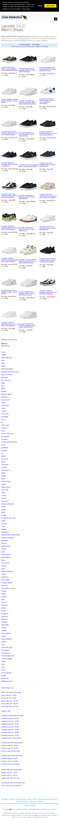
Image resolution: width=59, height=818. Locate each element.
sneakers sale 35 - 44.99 (10, 721)
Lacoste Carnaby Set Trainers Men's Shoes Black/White (26, 134)
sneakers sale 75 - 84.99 (10, 732)
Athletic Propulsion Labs (10, 371)
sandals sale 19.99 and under (12, 755)
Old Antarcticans (21, 799)
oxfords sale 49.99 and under (12, 742)
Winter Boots (19, 803)
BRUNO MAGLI (6, 394)
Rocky (3, 608)
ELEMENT (4, 447)
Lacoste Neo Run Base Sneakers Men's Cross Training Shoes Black (47, 260)
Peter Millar (5, 580)
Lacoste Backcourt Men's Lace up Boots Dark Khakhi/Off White (9, 68)
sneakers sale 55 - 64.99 (10, 727)
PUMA (3, 594)
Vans (3, 667)
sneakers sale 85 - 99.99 (10, 735)
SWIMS (3, 642)
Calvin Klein (5, 400)
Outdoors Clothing (51, 803)
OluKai (3, 574)
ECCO (3, 445)
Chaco (3, 402)
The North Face (6, 647)
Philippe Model (6, 583)
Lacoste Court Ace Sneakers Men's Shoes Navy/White (47, 164)
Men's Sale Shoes (30, 805)
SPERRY (4, 630)
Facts (29, 799)
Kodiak (3, 515)
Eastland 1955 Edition (9, 442)
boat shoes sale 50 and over (11, 785)
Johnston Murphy (7, 504)
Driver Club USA (7, 433)
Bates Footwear (7, 374)
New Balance (6, 557)
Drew (3, 431)
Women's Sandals (7, 803)
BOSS (3, 388)
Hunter (3, 498)
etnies (3, 456)
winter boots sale (7, 688)
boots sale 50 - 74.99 (8, 695)
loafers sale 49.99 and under (11, 769)
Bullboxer (4, 397)
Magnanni (5, 532)
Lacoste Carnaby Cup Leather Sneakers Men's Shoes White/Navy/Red (27, 102)
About (25, 809)
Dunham (4, 439)
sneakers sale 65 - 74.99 (10, 729)
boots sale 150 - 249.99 (9, 703)
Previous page (25, 44)
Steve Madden (6, 639)
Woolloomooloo (7, 681)
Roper (3, 611)
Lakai (3, 526)
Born (3, 386)
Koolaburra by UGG (8, 518)
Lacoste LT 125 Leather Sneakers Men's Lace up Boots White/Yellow (27, 261)
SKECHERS (5, 625)
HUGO (3, 495)
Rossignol (4, 613)
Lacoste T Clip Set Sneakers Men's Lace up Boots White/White (10, 324)
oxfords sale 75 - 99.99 (9, 748)
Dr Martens (5, 436)
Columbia (4, 416)
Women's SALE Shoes (9, 340)
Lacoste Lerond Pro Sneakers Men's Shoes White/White (47, 227)
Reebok (4, 597)
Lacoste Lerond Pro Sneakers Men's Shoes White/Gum (27, 229)
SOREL (3, 628)
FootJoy (4, 467)
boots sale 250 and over (10, 706)
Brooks (3, 391)
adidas (3, 355)
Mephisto (4, 540)
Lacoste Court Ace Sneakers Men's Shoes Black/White (29, 165)
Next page (35, 44)
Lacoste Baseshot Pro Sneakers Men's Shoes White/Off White (47, 68)
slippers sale (5, 711)
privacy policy (46, 809)
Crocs (3, 419)
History (35, 799)
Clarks (3, 408)
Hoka (3, 492)
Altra (3, 360)
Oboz (3, 568)
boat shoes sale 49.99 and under (13, 782)
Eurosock (4, 459)
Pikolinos (4, 585)
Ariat (3, 363)
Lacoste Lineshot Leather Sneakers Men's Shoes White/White (10, 259)
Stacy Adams (6, 633)
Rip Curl (4, 602)
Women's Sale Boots (37, 803)
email (54, 809)
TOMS (3, 661)
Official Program (7, 571)
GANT (3, 473)
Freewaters (5, 470)
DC (2, 422)
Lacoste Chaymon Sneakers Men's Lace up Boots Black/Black (48, 133)
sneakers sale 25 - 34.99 (10, 718)
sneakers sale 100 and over (11, 738)
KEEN (3, 512)
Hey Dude (4, 490)
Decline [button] (40, 6)
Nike (3, 560)
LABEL (3, 521)
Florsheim (5, 464)
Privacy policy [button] (26, 9)
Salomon (4, 616)
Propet (3, 591)
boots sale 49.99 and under (11, 692)
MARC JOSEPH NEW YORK (10, 535)
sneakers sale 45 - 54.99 (10, 724)
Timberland (5, 653)
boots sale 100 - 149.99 (9, 701)
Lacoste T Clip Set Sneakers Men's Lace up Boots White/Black (48, 292)
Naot (3, 552)
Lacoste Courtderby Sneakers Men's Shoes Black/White (27, 196)
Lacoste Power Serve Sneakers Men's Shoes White (9, 291)
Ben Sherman (6, 380)
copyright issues (34, 809)
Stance (3, 636)
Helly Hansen (6, 487)
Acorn (3, 352)
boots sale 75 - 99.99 (8, 698)
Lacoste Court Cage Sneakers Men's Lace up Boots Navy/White (10, 195)
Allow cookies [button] (50, 6)
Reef (3, 599)
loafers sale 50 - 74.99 (9, 772)
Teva (3, 644)
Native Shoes (6, 554)
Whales (41, 801)
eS (2, 453)
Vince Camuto (6, 672)
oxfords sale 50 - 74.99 (9, 745)
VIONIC (4, 675)
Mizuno (4, 549)
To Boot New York (7, 656)
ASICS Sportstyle (7, 369)
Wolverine (5, 678)
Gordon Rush (6, 481)
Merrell (4, 543)
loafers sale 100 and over (10, 778)
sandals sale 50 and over (10, 764)
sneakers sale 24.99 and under (12, 715)
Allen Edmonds (6, 357)
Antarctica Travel (44, 799)
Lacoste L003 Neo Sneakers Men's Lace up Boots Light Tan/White (48, 195)
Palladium (5, 577)
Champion (5, 405)
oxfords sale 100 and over (10, 751)
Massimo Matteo (7, 537)
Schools (25, 801)
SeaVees (4, 622)
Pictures (11, 799)
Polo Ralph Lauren (8, 588)
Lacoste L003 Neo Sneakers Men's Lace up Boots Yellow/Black (10, 227)
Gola (3, 478)
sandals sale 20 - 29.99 (9, 758)
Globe (3, 476)
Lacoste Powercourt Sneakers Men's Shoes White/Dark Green (27, 293)
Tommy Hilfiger (6, 658)
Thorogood (5, 650)
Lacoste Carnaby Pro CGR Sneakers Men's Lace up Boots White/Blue (46, 101)
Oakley (3, 566)
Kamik (3, 507)
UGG (3, 664)
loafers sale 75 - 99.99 (9, 775)
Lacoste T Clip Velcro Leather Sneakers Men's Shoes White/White (27, 325)
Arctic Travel (33, 801)
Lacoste (4, 523)
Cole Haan (5, 414)
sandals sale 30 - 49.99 (9, 761)
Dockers (4, 428)
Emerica (4, 450)
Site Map (4, 799)
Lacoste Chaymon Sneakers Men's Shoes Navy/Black (9, 164)
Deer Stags (5, 425)
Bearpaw (4, 377)
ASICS (3, 366)
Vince (3, 670)
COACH (4, 411)
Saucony (4, 619)
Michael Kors (6, 546)
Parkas (27, 803)
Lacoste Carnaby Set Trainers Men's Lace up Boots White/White (9, 132)
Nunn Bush (5, 563)
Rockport (4, 605)
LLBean (4, 529)
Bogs (3, 383)
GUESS (3, 484)
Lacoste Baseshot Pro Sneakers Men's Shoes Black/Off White (27, 70)
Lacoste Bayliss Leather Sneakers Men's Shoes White (9, 100)
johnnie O (4, 501)
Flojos (3, 462)
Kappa (3, 509)
